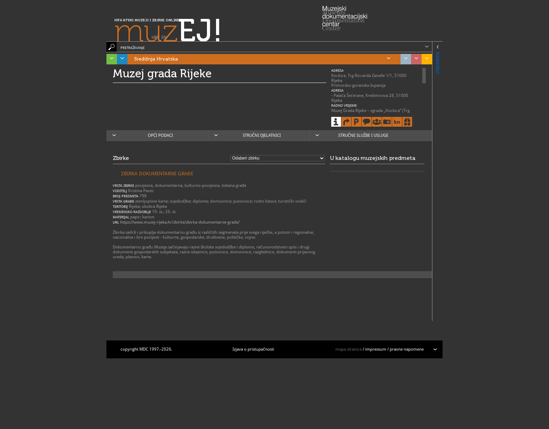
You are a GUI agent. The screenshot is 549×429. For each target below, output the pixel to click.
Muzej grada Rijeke (162, 73)
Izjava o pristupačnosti (253, 349)
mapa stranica (348, 349)
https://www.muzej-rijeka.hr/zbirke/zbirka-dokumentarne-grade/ (179, 222)
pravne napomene (407, 349)
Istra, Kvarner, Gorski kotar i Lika (109, 59)
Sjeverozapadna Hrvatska (414, 59)
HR (154, 37)
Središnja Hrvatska (262, 59)
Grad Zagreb (404, 59)
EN (164, 37)
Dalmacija (120, 59)
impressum (375, 349)
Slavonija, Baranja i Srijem (425, 59)
